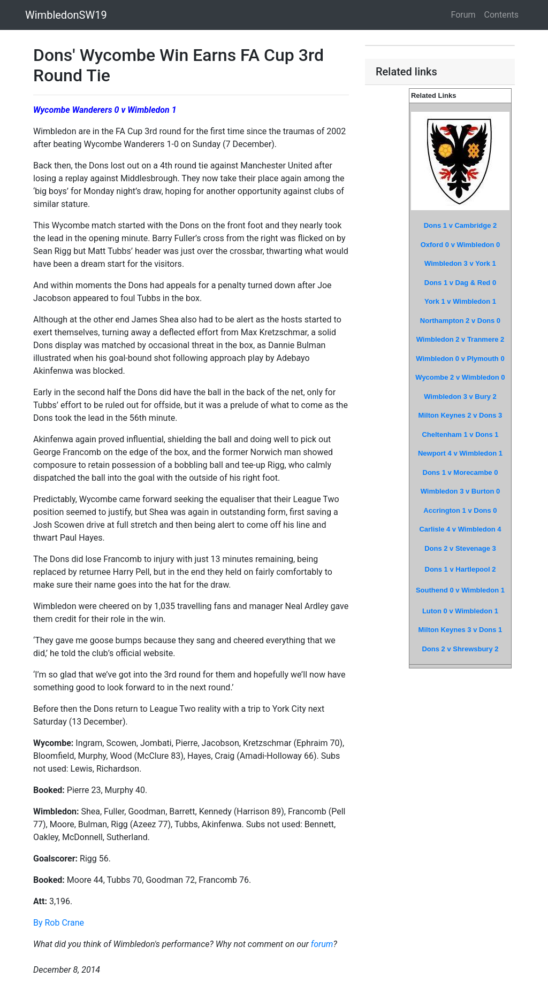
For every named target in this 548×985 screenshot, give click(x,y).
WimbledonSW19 (66, 15)
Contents (501, 15)
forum (322, 944)
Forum (463, 15)
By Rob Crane (58, 923)
